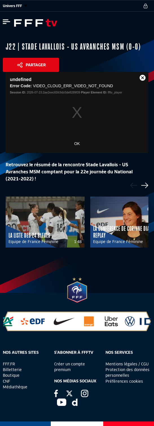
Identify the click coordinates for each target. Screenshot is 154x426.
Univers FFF (15, 6)
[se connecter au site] (145, 6)
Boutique (11, 375)
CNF (6, 381)
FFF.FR (9, 364)
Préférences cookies (124, 381)
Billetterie (12, 369)
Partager (36, 65)
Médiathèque (15, 387)
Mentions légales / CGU (127, 364)
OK (77, 143)
